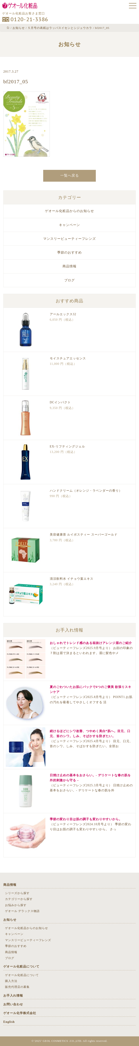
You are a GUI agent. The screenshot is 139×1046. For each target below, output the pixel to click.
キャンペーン (69, 225)
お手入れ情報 (13, 995)
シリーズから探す (17, 893)
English (9, 1021)
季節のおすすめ (69, 252)
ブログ (69, 280)
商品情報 (69, 266)
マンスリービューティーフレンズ (69, 238)
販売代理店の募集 (17, 987)
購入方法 (11, 981)
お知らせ (9, 919)
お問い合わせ (13, 1004)
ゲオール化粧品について (21, 966)
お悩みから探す (16, 905)
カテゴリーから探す (19, 899)
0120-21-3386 (29, 19)
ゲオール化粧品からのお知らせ (69, 211)
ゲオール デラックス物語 (22, 911)
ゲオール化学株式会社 (19, 1013)
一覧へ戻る (69, 175)
